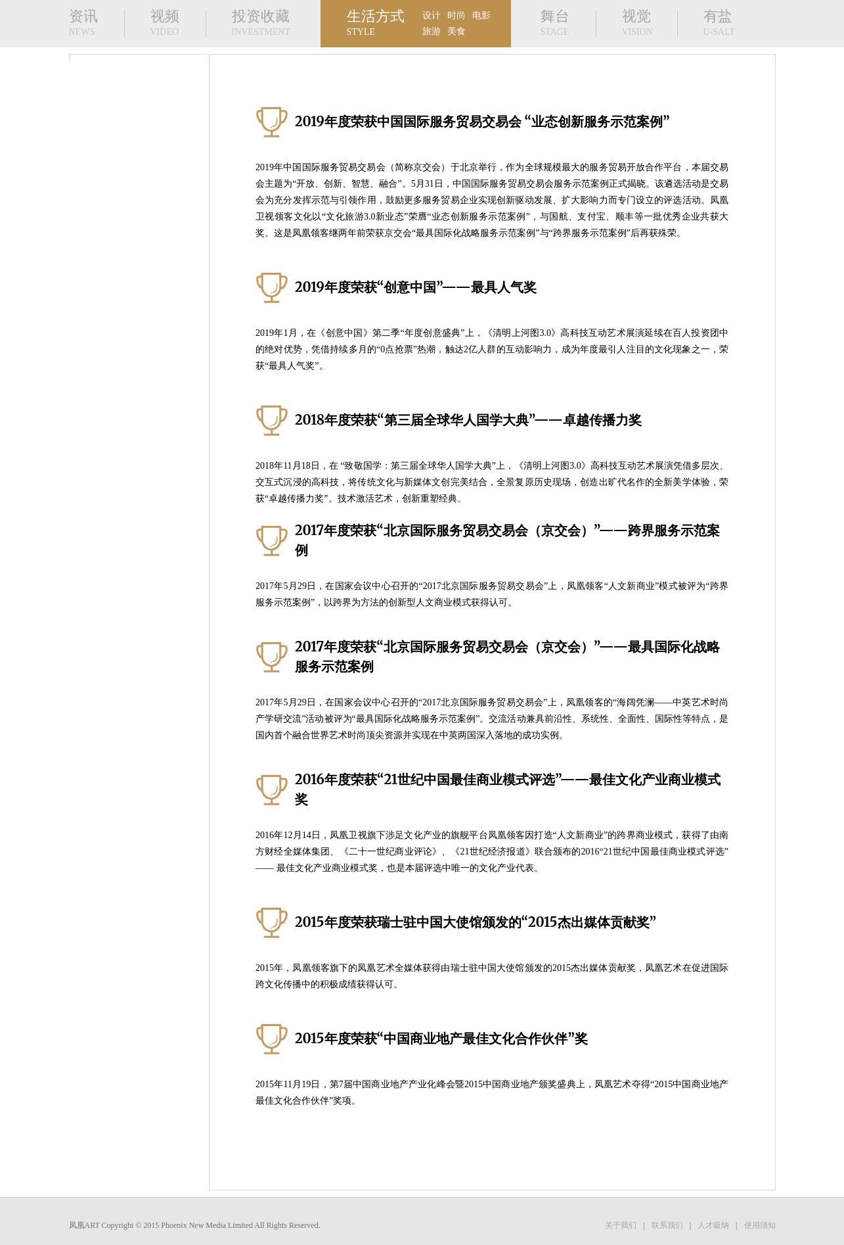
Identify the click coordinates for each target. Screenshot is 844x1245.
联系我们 (667, 1225)
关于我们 (620, 1225)
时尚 (456, 15)
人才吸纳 (713, 1225)
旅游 (431, 31)
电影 (481, 15)
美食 (456, 31)
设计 (431, 15)
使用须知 (760, 1225)
